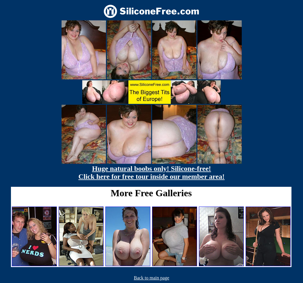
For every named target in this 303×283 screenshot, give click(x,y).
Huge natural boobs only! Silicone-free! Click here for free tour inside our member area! (151, 172)
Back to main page (151, 277)
